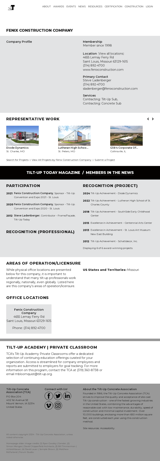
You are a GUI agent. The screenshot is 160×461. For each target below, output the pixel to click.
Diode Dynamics (128, 193)
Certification (113, 6)
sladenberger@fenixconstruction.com (110, 88)
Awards (58, 6)
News (82, 6)
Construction (134, 6)
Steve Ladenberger (97, 80)
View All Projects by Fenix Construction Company (62, 159)
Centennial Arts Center (138, 222)
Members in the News (110, 172)
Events (71, 6)
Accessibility (107, 428)
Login (149, 6)
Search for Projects (17, 159)
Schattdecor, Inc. (128, 241)
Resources (95, 6)
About (46, 6)
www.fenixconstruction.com (103, 70)
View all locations (111, 53)
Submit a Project (105, 159)
